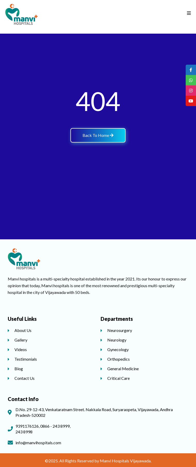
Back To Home (98, 135)
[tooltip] (191, 70)
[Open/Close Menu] (188, 13)
